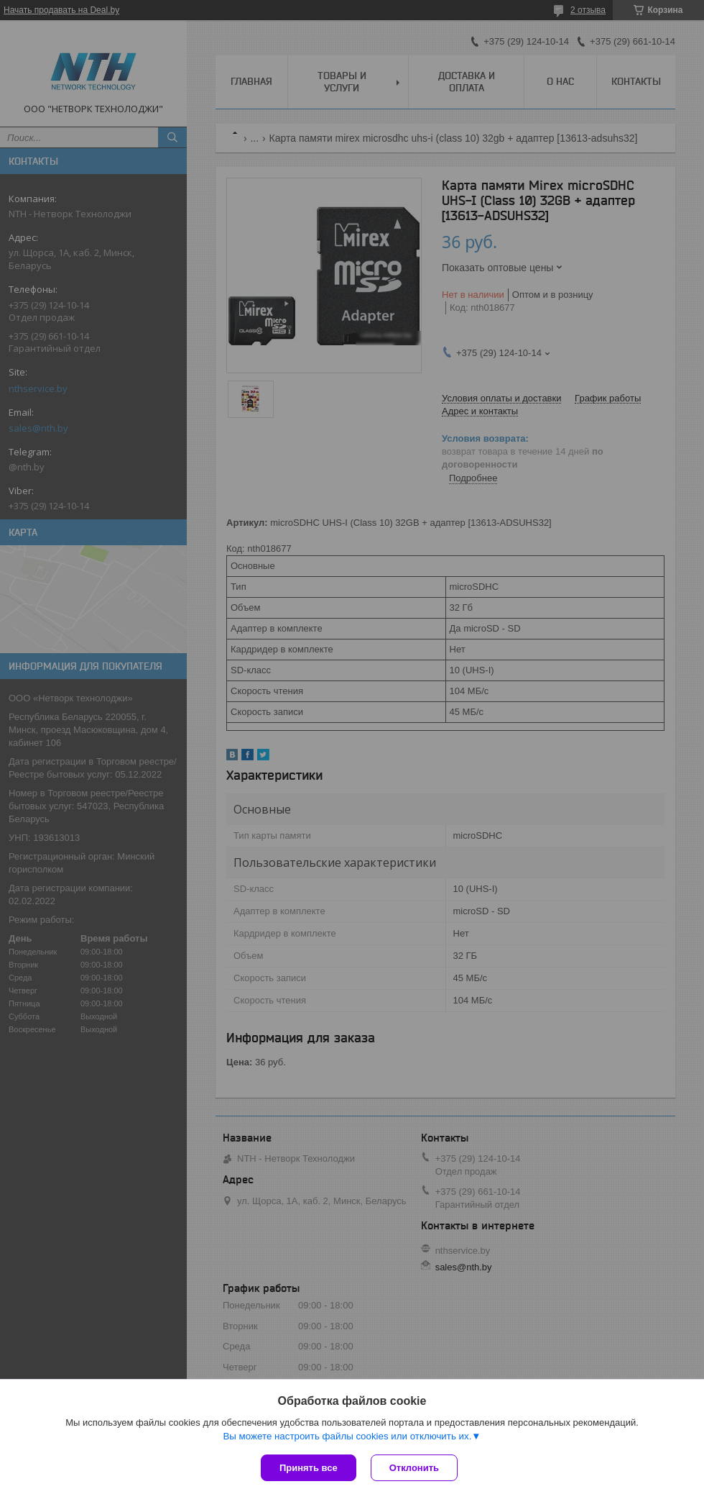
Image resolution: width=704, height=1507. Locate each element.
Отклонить (414, 1467)
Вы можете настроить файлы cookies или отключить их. (347, 1436)
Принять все (308, 1467)
